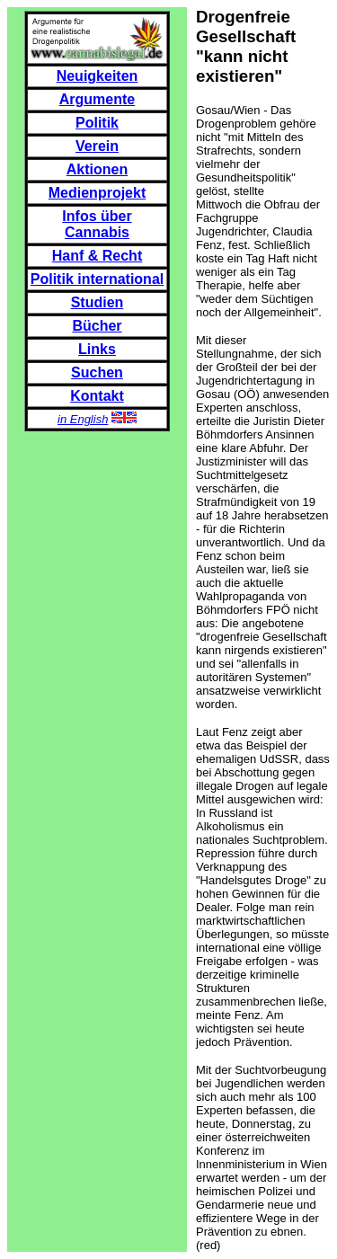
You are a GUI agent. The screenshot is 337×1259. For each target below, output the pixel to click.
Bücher (96, 325)
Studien (97, 302)
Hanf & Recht (97, 255)
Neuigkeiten (97, 76)
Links (97, 349)
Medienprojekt (97, 192)
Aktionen (97, 169)
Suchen (97, 372)
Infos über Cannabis (96, 224)
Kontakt (97, 395)
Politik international (97, 279)
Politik (97, 122)
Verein (97, 146)
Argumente (97, 99)
